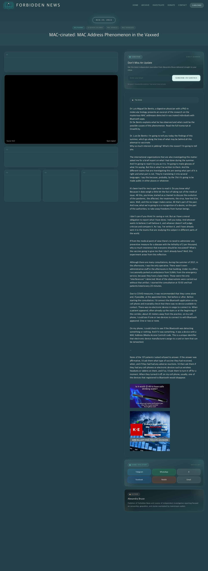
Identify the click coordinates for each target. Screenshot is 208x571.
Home (135, 5)
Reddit (164, 480)
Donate (171, 5)
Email (189, 480)
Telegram (139, 472)
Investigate (158, 5)
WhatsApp (164, 472)
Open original (111, 141)
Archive (145, 5)
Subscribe (196, 5)
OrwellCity (135, 129)
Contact (182, 5)
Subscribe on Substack (186, 78)
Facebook (139, 480)
